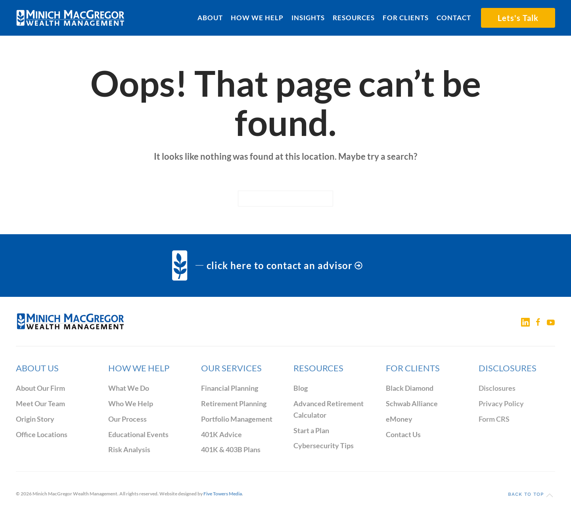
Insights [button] (308, 17)
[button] (549, 495)
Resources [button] (354, 17)
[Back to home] (70, 18)
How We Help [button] (257, 17)
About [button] (210, 17)
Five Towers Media (222, 494)
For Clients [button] (406, 17)
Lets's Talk (518, 18)
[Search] (285, 198)
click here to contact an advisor (284, 265)
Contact (454, 17)
